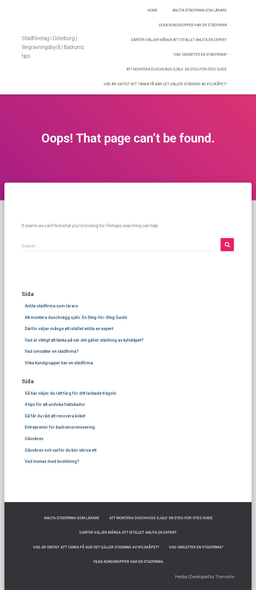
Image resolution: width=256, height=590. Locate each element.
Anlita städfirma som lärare (199, 10)
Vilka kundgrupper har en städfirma (192, 25)
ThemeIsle (224, 576)
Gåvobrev (34, 438)
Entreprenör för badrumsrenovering (60, 427)
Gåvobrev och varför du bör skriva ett (61, 450)
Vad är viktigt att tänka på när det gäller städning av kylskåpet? (165, 84)
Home (152, 10)
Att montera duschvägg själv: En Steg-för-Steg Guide (176, 69)
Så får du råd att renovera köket (55, 416)
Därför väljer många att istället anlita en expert (179, 40)
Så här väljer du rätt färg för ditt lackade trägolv (70, 393)
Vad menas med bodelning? (52, 461)
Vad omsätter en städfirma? (200, 55)
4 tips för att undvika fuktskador (55, 404)
